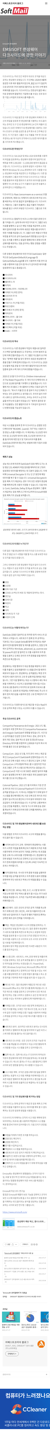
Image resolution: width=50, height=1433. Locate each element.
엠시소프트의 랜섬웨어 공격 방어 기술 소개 (18, 1268)
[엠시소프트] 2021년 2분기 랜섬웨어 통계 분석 (19, 1262)
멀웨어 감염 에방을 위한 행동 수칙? (15, 1258)
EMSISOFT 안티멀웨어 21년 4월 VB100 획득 (19, 1279)
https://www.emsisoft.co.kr (15, 1212)
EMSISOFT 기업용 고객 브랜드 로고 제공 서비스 (19, 1272)
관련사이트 (7, 1374)
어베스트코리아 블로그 (13, 3)
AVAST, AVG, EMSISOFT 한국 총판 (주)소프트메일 (19, 1347)
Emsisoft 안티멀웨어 (12, 1253)
